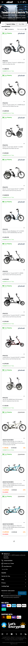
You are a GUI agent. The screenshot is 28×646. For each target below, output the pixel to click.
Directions (6, 558)
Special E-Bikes (19, 10)
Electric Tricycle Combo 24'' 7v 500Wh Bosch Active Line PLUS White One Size (14, 105)
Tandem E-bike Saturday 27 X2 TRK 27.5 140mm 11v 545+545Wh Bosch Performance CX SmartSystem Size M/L (14, 443)
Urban (13, 10)
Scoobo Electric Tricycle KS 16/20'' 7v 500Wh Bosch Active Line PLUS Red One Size (14, 358)
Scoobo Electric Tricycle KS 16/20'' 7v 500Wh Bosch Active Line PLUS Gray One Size (14, 316)
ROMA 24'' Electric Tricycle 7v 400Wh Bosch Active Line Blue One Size (14, 63)
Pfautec (5, 61)
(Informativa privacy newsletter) (11, 597)
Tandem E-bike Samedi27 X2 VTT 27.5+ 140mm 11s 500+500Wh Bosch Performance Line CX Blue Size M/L (14, 485)
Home (6, 10)
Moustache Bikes (8, 440)
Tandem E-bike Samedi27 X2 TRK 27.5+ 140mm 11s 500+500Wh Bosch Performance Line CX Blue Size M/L (14, 527)
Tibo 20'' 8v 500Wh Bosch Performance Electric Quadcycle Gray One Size (12, 400)
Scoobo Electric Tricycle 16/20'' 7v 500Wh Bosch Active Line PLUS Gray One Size (13, 273)
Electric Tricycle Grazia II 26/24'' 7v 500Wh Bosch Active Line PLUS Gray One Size (13, 189)
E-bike (9, 10)
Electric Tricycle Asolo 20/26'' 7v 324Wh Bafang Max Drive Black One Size (13, 147)
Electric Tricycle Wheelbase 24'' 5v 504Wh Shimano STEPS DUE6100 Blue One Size (13, 231)
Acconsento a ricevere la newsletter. (12, 596)
